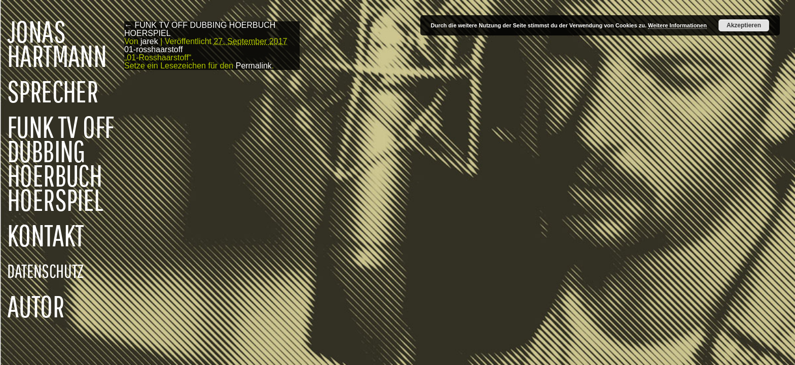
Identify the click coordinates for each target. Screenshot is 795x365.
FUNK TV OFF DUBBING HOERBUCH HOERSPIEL (60, 163)
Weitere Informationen (677, 25)
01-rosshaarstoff (153, 49)
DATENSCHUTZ (45, 270)
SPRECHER (52, 91)
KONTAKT (45, 235)
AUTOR (35, 306)
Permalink (254, 65)
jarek (149, 41)
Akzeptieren (744, 25)
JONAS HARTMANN (56, 43)
